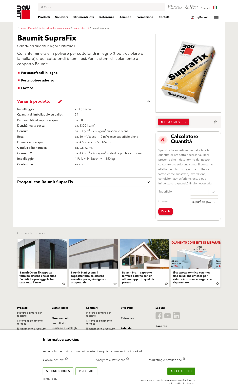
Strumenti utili (61, 318)
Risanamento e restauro (31, 328)
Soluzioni (92, 308)
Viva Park (127, 308)
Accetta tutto (181, 371)
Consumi (164, 201)
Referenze (127, 318)
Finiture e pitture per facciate (29, 314)
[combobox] (101, 7)
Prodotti (22, 308)
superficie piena (203, 201)
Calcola (165, 211)
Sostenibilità (60, 308)
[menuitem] (175, 7)
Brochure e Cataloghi (64, 328)
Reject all (86, 371)
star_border (215, 122)
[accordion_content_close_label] (85, 101)
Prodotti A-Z (59, 323)
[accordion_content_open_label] (85, 182)
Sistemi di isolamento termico (30, 322)
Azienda (126, 328)
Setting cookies (58, 371)
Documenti (171, 122)
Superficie (165, 191)
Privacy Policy (50, 379)
